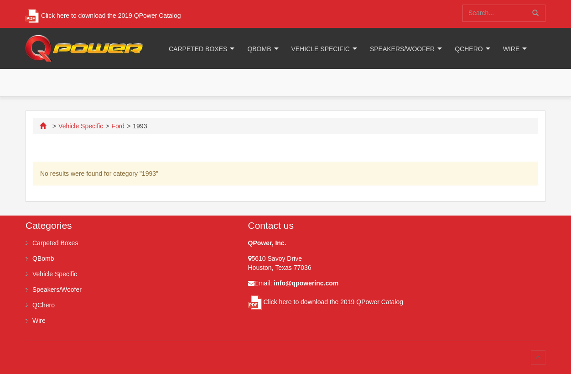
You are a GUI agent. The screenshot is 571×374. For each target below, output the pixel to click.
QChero (469, 49)
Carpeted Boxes (198, 49)
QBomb (259, 49)
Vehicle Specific (320, 49)
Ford (118, 126)
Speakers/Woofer (402, 49)
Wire (511, 49)
